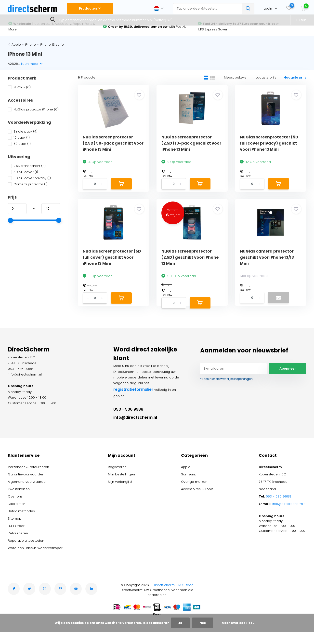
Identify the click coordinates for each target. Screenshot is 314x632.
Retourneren (18, 533)
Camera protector (28, 184)
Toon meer (31, 63)
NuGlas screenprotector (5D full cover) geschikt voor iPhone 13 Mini (112, 257)
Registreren (117, 467)
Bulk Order (16, 526)
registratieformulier (133, 389)
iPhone (30, 44)
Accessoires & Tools (197, 489)
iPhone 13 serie (52, 44)
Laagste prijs (266, 77)
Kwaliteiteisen (19, 489)
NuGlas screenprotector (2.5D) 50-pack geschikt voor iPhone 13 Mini (113, 143)
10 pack (19, 137)
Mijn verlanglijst (120, 481)
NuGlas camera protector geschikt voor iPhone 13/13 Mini (267, 257)
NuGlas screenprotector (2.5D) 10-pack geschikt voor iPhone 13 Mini (191, 143)
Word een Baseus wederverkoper (35, 548)
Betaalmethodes (21, 511)
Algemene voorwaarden (28, 481)
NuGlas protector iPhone (33, 109)
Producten (90, 8)
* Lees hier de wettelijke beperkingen (226, 379)
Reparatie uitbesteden (26, 540)
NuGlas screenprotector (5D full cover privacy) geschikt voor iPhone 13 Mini (269, 143)
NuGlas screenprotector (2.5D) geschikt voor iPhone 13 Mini (190, 257)
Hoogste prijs (295, 77)
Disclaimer (16, 503)
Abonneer (287, 368)
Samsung (188, 474)
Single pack (23, 131)
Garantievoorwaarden (26, 474)
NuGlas (19, 87)
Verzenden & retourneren (28, 467)
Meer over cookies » (238, 623)
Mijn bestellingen (121, 474)
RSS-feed (186, 585)
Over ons (15, 496)
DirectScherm (164, 585)
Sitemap (14, 518)
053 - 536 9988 (128, 409)
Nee (202, 623)
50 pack (19, 143)
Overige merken (194, 481)
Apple (16, 44)
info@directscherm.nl (135, 417)
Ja (180, 623)
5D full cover (23, 172)
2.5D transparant (27, 165)
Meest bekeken (236, 77)
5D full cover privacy (29, 178)
